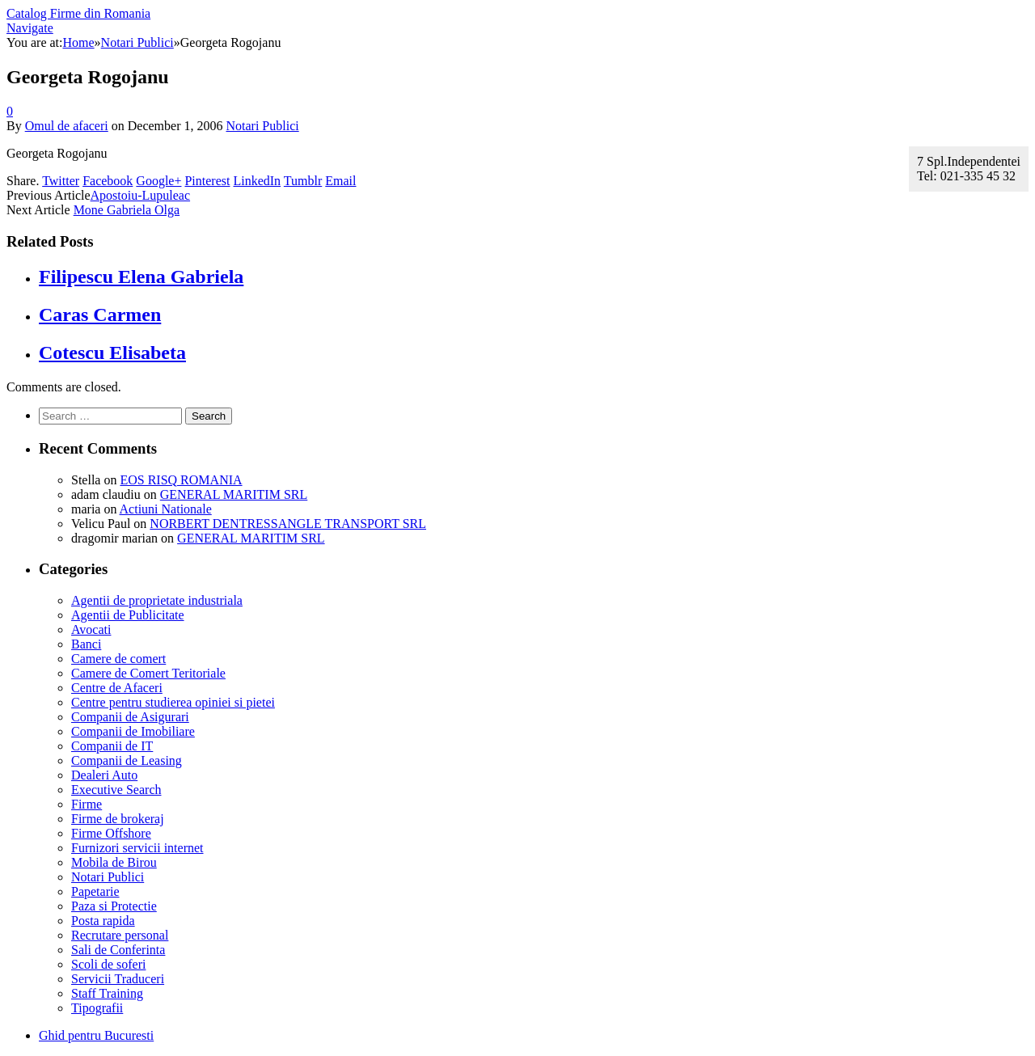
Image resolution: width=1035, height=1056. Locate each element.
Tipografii (97, 1008)
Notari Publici (262, 126)
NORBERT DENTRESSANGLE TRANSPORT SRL (288, 523)
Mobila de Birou (114, 862)
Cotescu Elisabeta (112, 352)
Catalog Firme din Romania (78, 13)
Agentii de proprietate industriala (157, 600)
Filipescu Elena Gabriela (141, 276)
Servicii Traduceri (117, 979)
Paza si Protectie (114, 906)
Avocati (91, 629)
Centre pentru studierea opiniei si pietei (173, 702)
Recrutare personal (119, 935)
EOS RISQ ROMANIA (181, 480)
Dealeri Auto (104, 775)
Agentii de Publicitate (127, 615)
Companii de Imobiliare (133, 731)
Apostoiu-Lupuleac (141, 195)
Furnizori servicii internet (137, 848)
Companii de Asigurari (130, 717)
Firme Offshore (111, 833)
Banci (86, 644)
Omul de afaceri (66, 126)
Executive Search (116, 789)
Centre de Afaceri (117, 688)
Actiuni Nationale (166, 509)
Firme (86, 804)
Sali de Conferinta (118, 950)
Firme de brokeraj (117, 819)
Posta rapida (103, 920)
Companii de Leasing (126, 760)
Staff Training (107, 993)
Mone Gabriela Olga (127, 210)
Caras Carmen (100, 314)
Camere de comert (118, 658)
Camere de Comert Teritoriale (148, 673)
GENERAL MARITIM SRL (234, 494)
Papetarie (95, 891)
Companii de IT (112, 746)
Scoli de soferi (108, 964)
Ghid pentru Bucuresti (96, 1035)
